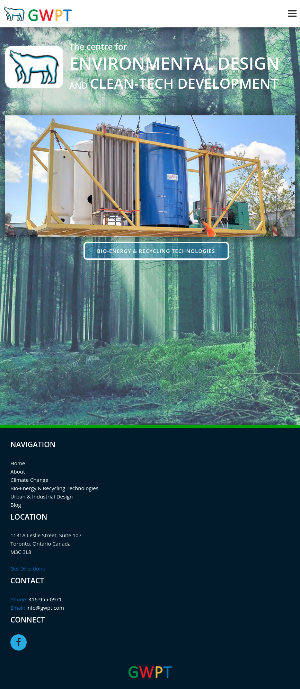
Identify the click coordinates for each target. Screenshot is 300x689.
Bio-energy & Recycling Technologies (156, 250)
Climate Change (29, 479)
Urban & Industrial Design (41, 496)
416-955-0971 (44, 599)
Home (17, 463)
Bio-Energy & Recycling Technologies (54, 488)
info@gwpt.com (44, 607)
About (17, 471)
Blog (15, 504)
